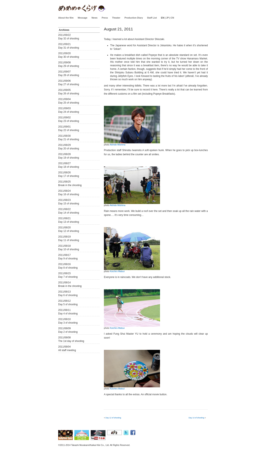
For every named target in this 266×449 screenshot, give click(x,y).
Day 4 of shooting (68, 313)
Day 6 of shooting (68, 295)
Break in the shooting (70, 185)
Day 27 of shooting (68, 84)
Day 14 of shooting (68, 212)
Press (105, 17)
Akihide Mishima (117, 145)
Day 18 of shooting (68, 166)
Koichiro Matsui (117, 271)
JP (167, 17)
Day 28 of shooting (68, 75)
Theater (116, 17)
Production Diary (133, 17)
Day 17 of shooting (68, 176)
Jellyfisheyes (82, 8)
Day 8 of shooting (68, 267)
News (94, 17)
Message (82, 17)
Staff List (152, 17)
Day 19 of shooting (68, 157)
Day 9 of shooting (68, 258)
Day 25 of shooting (68, 102)
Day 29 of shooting (68, 66)
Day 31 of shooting (68, 47)
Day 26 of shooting (68, 93)
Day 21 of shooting (68, 139)
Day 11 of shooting (68, 240)
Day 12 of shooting (68, 231)
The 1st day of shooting (71, 341)
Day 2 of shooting (68, 331)
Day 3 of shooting (68, 322)
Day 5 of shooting (68, 304)
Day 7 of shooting (68, 276)
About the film (66, 17)
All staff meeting (67, 350)
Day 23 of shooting (68, 121)
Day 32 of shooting (68, 38)
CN (172, 17)
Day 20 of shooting (68, 148)
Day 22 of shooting (68, 130)
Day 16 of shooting (68, 194)
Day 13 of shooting (68, 221)
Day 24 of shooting (68, 111)
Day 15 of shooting (68, 203)
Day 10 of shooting (68, 249)
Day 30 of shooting (68, 56)
